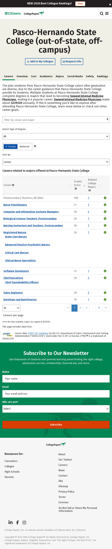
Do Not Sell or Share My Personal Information (78, 509)
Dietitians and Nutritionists (20, 299)
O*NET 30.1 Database (38, 333)
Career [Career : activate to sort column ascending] (8, 185)
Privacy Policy (66, 491)
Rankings (102, 76)
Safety (90, 76)
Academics (46, 76)
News (61, 470)
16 (99, 307)
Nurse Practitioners (15, 204)
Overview (22, 76)
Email (5, 386)
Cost (33, 76)
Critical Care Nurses (17, 252)
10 (4, 308)
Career (7, 162)
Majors (60, 76)
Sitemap (63, 486)
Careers (63, 464)
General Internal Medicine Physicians (77, 99)
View (80, 3)
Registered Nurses (14, 232)
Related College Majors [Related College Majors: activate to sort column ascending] (92, 185)
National (24, 146)
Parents (9, 477)
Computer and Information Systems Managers (31, 211)
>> (106, 307)
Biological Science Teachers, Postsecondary (30, 218)
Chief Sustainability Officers (22, 282)
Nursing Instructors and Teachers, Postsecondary (33, 225)
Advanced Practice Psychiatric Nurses (27, 244)
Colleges (9, 466)
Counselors (11, 461)
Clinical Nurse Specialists (20, 260)
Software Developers (16, 271)
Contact (62, 475)
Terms (62, 496)
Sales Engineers (13, 292)
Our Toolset (65, 459)
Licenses (63, 502)
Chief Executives (13, 277)
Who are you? (10, 401)
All (4, 136)
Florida (10, 146)
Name (5, 371)
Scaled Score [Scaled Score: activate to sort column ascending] (78, 185)
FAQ (60, 480)
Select (6, 408)
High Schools (12, 471)
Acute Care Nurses (16, 236)
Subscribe (56, 424)
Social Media (75, 76)
